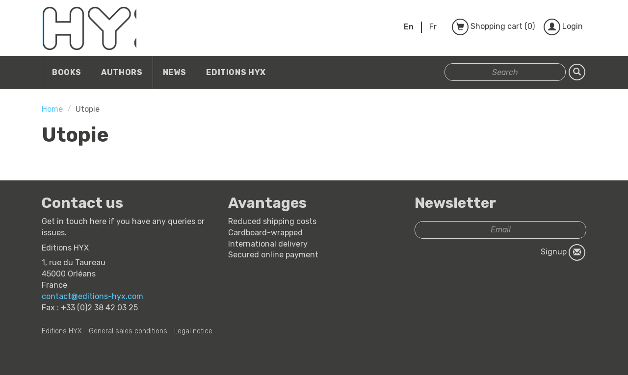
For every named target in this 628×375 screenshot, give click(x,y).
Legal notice (193, 331)
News (174, 72)
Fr (433, 26)
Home (52, 109)
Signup (563, 252)
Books (66, 72)
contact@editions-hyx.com (92, 296)
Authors (121, 72)
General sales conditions (128, 331)
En (409, 26)
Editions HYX (236, 72)
